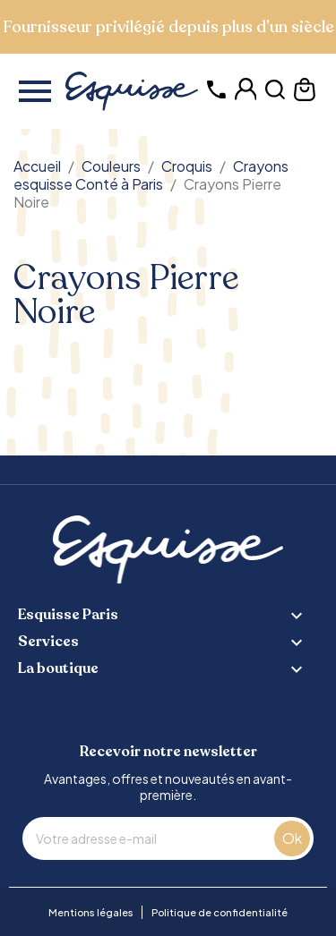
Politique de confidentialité (219, 912)
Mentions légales (91, 912)
